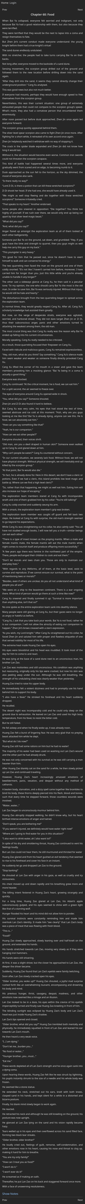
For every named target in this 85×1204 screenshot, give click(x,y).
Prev (4, 9)
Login (13, 2)
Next (80, 9)
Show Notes (10, 1194)
